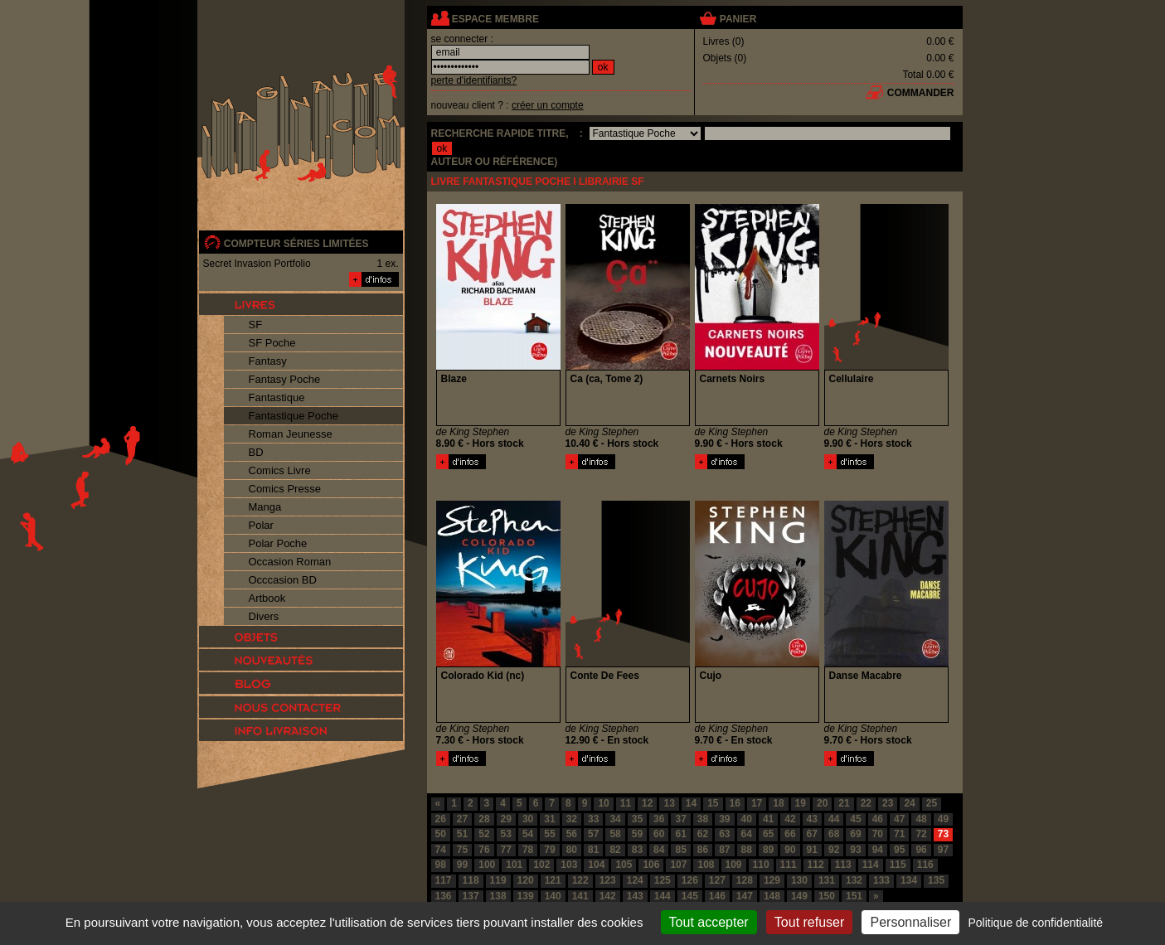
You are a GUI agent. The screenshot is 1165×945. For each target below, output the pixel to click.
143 (635, 896)
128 (744, 880)
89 (768, 849)
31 (549, 819)
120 (525, 880)
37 (680, 819)
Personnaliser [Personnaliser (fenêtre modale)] (910, 922)
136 (443, 896)
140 (553, 896)
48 (920, 819)
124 (635, 880)
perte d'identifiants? (474, 80)
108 (705, 864)
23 (887, 803)
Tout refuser (809, 922)
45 (855, 819)
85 (680, 849)
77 (506, 849)
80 (571, 849)
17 (756, 803)
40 (746, 819)
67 (812, 834)
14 (691, 803)
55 (549, 834)
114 (870, 864)
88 (746, 849)
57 (593, 834)
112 (816, 864)
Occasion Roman (290, 561)
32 (571, 819)
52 (483, 834)
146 (717, 896)
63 (724, 834)
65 (768, 834)
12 (647, 803)
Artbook (267, 598)
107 (678, 864)
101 (514, 864)
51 (462, 834)
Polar (261, 525)
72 (920, 834)
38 (702, 819)
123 (607, 880)
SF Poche (272, 343)
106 (651, 864)
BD (256, 452)
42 (789, 819)
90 (789, 849)
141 (580, 896)
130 (799, 880)
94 (877, 849)
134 (908, 880)
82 (614, 849)
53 (506, 834)
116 (925, 864)
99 (462, 864)
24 (909, 803)
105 (623, 864)
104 (596, 864)
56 (571, 834)
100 (486, 864)
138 (498, 896)
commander (920, 93)
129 (772, 880)
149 (799, 896)
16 (735, 803)
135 (936, 880)
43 (812, 819)
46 (877, 819)
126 (690, 880)
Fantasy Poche (285, 379)
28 (483, 819)
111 (788, 864)
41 (768, 819)
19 (800, 803)
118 (471, 880)
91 (812, 849)
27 (462, 819)
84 (658, 849)
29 (506, 819)
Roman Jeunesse (291, 434)
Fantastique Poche (293, 416)
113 (843, 864)
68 (833, 834)
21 (843, 803)
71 (899, 834)
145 (690, 896)
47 (899, 819)
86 (702, 849)
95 (899, 849)
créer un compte (548, 105)
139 (525, 896)
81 (593, 849)
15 (712, 803)
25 (931, 803)
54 (527, 834)
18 (778, 803)
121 (553, 880)
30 (527, 819)
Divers (264, 616)
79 (549, 849)
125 (662, 880)
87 (724, 849)
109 (734, 864)
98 (440, 864)
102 (541, 864)
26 (440, 819)
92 (833, 849)
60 (658, 834)
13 (668, 803)
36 (658, 819)
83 (637, 849)
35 (637, 819)
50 (440, 834)
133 (881, 880)
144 (662, 896)
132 (854, 880)
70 (877, 834)
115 (898, 864)
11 (625, 803)
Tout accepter (709, 922)
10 (603, 803)
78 (527, 849)
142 (607, 896)
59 (637, 834)
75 (462, 849)
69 (855, 834)
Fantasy (268, 361)
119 (498, 880)
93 (855, 849)
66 (789, 834)
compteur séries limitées (296, 244)
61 (680, 834)
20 (822, 803)
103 (569, 864)
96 (920, 849)
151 (854, 896)
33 (593, 819)
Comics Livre (280, 470)
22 (866, 803)
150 (826, 896)
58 (614, 834)
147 (744, 896)
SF (256, 324)
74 (440, 849)
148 (772, 896)
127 (717, 880)
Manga (265, 507)
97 (943, 849)
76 (483, 849)
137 (471, 896)
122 (580, 880)
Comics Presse (285, 488)
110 (761, 864)
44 (833, 819)
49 (943, 819)
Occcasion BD (283, 580)
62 (702, 834)
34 (614, 819)
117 (443, 880)
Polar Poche (278, 543)
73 (943, 834)
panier (738, 19)
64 (746, 834)
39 (724, 819)
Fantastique (277, 397)
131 (826, 880)
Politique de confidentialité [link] (1035, 922)
